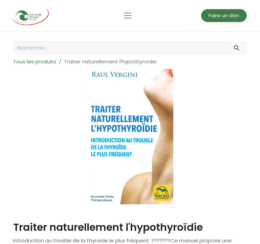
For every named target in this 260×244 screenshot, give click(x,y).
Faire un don (224, 15)
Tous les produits (34, 61)
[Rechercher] (236, 48)
